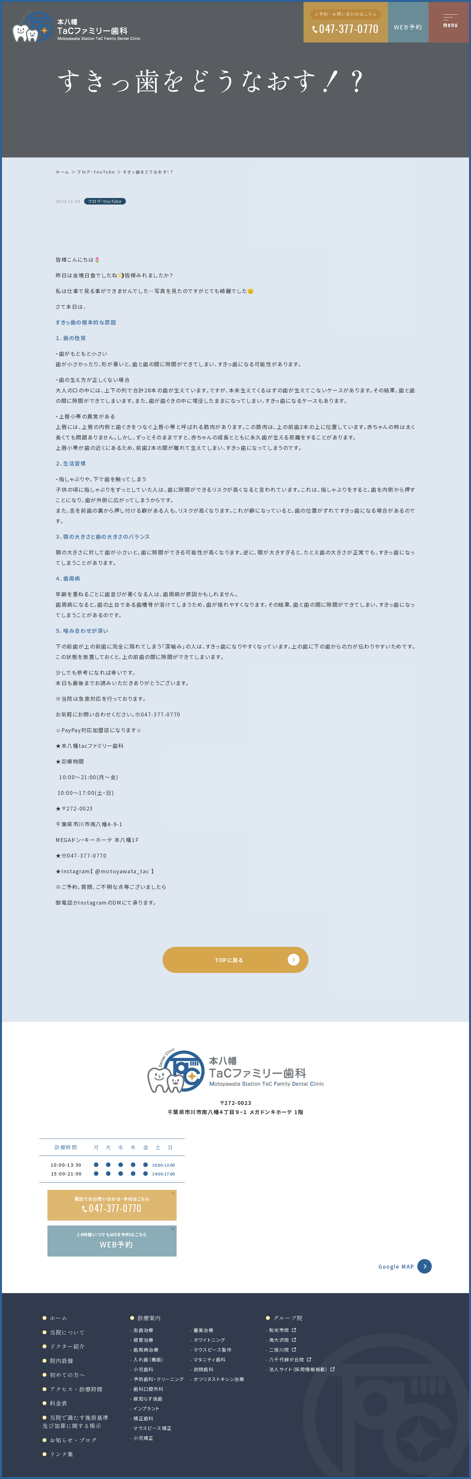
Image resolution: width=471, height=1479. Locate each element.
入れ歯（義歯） (148, 1359)
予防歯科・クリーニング (158, 1379)
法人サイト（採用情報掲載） (298, 1369)
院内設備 (61, 1360)
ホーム (62, 171)
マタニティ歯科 (210, 1359)
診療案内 (149, 1318)
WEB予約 (408, 26)
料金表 (58, 1403)
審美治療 (204, 1330)
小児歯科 (143, 1369)
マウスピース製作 (213, 1349)
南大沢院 (279, 1340)
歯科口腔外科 (148, 1389)
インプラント (146, 1408)
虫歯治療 (143, 1330)
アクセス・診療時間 (76, 1389)
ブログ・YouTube (96, 171)
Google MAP (396, 1266)
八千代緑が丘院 (287, 1359)
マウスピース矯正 (152, 1428)
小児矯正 (143, 1438)
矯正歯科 (143, 1418)
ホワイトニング (209, 1340)
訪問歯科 (204, 1369)
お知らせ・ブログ (73, 1440)
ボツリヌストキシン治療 (219, 1379)
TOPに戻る (229, 960)
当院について (67, 1332)
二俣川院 (279, 1349)
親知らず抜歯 (148, 1398)
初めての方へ (67, 1375)
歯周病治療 (146, 1349)
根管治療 (143, 1340)
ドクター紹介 (67, 1346)
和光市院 (279, 1330)
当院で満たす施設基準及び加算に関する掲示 (76, 1421)
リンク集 (61, 1454)
